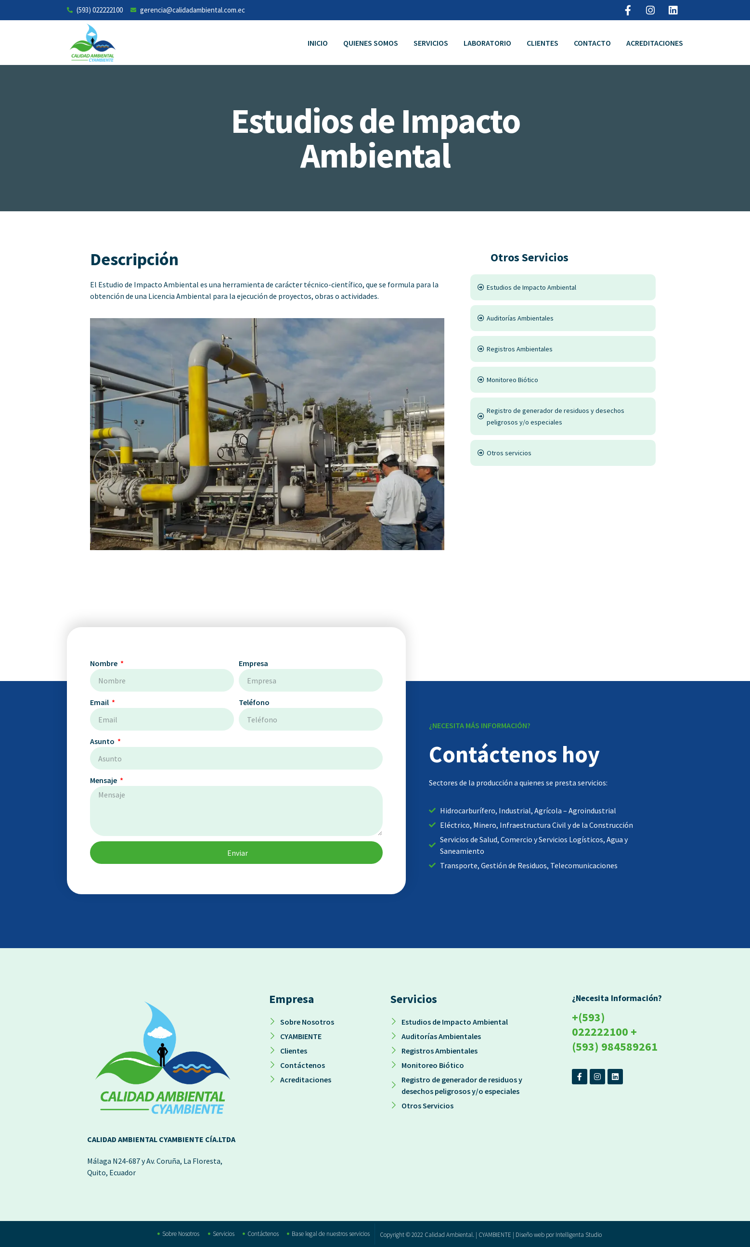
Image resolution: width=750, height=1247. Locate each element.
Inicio (318, 43)
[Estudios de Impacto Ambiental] (563, 287)
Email (100, 702)
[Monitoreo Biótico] (563, 380)
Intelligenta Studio (579, 1235)
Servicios (431, 43)
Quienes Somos (370, 43)
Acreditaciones (654, 43)
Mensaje (104, 780)
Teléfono (254, 702)
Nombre (104, 663)
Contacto (592, 43)
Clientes (542, 43)
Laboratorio (487, 43)
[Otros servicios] (563, 453)
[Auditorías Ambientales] (563, 318)
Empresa (253, 663)
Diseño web (530, 1235)
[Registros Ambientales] (563, 349)
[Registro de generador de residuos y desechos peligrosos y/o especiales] (563, 416)
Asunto (103, 741)
